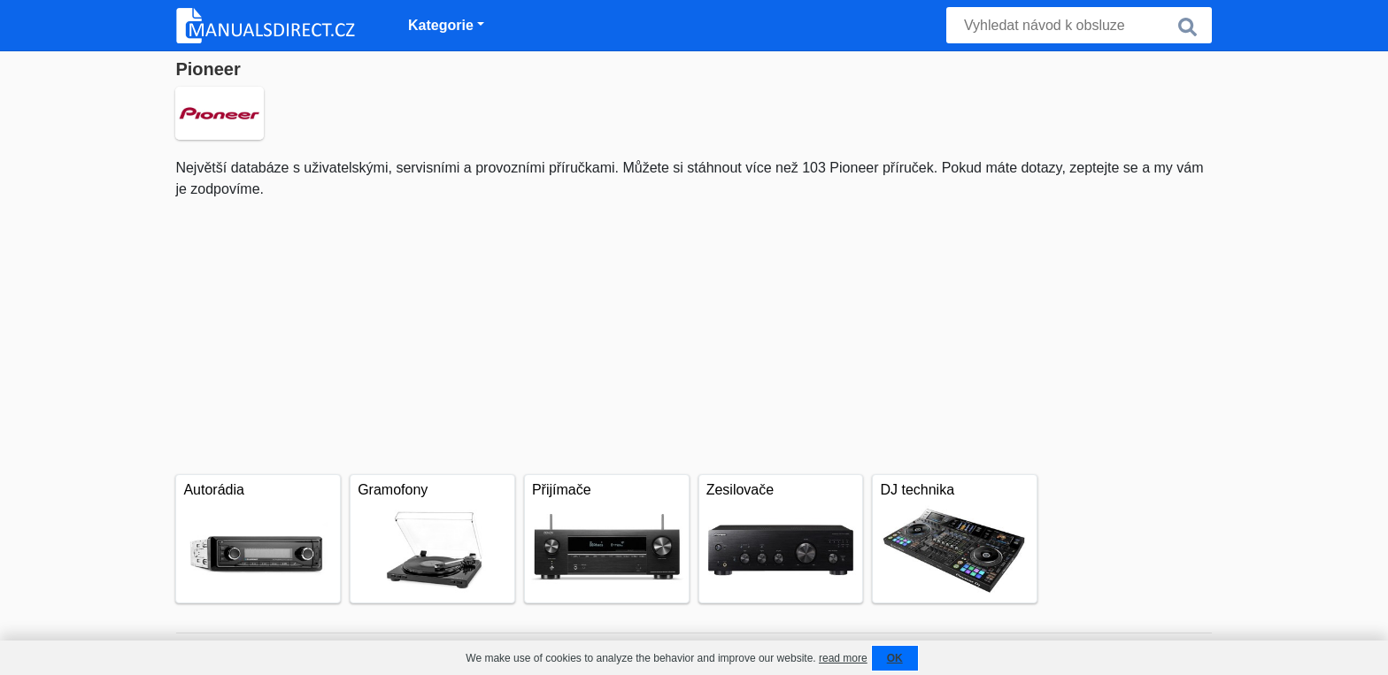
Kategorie (441, 25)
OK (895, 658)
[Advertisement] (693, 332)
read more (843, 658)
